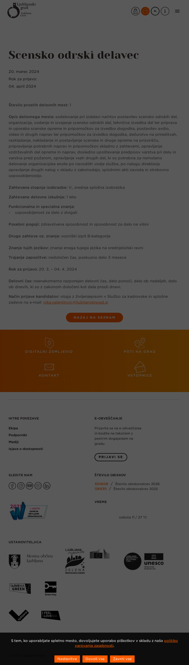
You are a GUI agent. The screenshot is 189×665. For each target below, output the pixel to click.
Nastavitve (67, 659)
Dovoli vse (95, 659)
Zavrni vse (122, 659)
